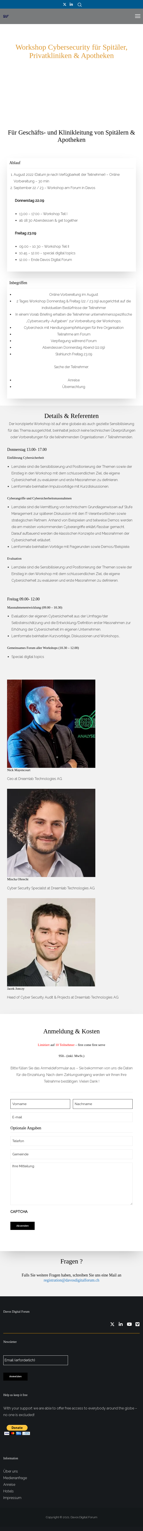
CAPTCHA (19, 1212)
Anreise (9, 1484)
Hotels (8, 1491)
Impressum (12, 1498)
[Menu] (135, 16)
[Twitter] (64, 4)
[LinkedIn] (71, 4)
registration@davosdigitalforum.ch (71, 1280)
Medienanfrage (15, 1478)
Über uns (10, 1471)
